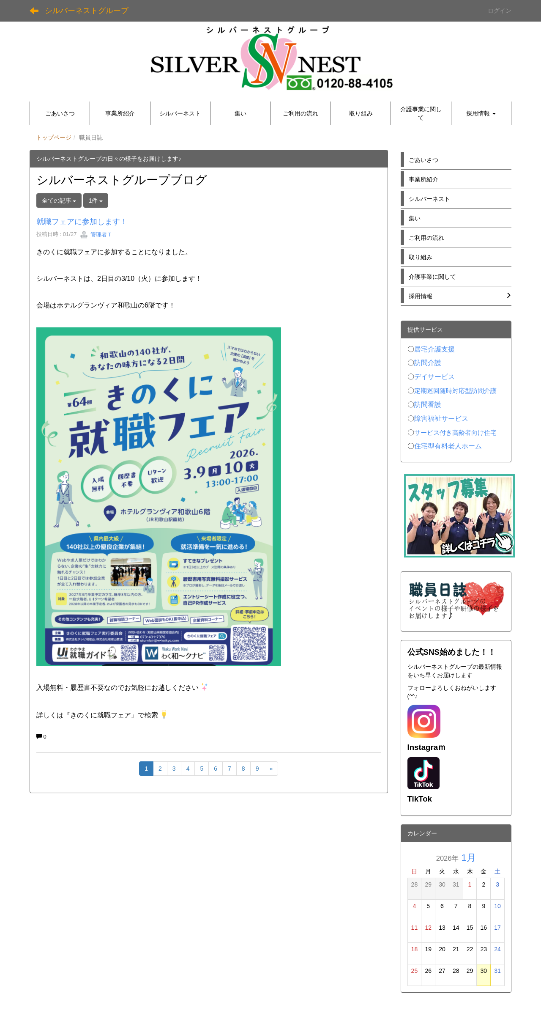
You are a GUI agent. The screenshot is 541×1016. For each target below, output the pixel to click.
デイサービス (434, 376)
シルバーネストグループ (86, 10)
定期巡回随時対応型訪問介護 (455, 390)
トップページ (53, 137)
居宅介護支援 (434, 349)
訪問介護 (427, 362)
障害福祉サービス (441, 418)
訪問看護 (427, 404)
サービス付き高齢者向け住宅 (455, 432)
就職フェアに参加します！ (82, 221)
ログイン (499, 10)
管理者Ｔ (96, 234)
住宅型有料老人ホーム (448, 446)
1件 (96, 200)
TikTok (419, 798)
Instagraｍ (426, 747)
